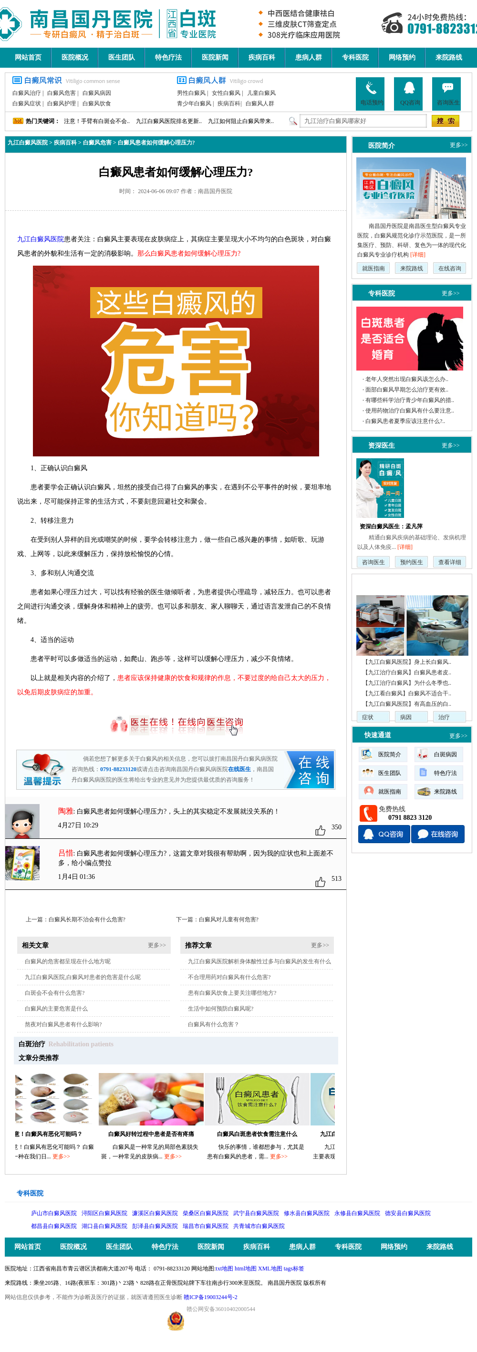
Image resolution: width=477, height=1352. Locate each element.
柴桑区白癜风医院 (205, 1213)
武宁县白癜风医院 (256, 1213)
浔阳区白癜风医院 (104, 1213)
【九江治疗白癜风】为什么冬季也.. (407, 683)
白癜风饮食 (97, 103)
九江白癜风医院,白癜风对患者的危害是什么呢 (83, 977)
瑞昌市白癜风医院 (205, 1226)
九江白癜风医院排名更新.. (169, 121)
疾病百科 (262, 57)
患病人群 (308, 57)
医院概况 (75, 57)
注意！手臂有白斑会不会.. (97, 121)
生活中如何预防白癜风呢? (220, 1008)
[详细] (417, 254)
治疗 (444, 717)
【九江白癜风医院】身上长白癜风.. (407, 662)
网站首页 (28, 57)
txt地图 (224, 1268)
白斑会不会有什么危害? (54, 993)
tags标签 (294, 1268)
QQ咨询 (410, 93)
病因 (406, 717)
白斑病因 (445, 754)
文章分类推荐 (39, 1058)
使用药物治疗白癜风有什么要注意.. (409, 410)
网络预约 (402, 57)
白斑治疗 (32, 1044)
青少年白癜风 (194, 103)
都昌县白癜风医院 (54, 1226)
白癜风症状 (26, 103)
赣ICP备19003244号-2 (211, 1297)
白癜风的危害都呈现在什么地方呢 (68, 961)
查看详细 (449, 562)
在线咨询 (449, 268)
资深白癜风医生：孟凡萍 (391, 526)
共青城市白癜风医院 (259, 1226)
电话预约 (372, 93)
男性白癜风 (191, 93)
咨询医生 (448, 93)
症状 (367, 717)
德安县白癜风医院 (408, 1213)
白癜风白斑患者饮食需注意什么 (261, 1134)
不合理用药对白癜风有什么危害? (229, 977)
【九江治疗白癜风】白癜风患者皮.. (407, 672)
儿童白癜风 (261, 93)
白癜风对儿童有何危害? (229, 919)
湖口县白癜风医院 (104, 1226)
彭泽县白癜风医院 (155, 1226)
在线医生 (239, 769)
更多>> (157, 945)
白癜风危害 (61, 93)
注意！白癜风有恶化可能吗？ (49, 1134)
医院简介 (381, 145)
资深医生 (381, 445)
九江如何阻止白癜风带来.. (241, 121)
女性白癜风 (226, 93)
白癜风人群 (260, 103)
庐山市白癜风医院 (54, 1213)
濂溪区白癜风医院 (155, 1213)
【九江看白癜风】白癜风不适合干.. (407, 693)
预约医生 (411, 562)
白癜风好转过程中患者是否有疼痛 (155, 1134)
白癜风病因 (97, 93)
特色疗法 (168, 57)
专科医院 (355, 57)
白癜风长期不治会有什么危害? (87, 919)
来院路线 (449, 57)
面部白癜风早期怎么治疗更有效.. (406, 389)
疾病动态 (377, 583)
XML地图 (270, 1268)
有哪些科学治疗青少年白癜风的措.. (409, 400)
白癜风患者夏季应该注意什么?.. (405, 421)
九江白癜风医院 (28, 142)
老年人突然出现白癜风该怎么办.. (406, 379)
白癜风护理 (61, 103)
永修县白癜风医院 (357, 1213)
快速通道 (377, 735)
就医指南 (373, 268)
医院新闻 (215, 57)
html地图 (246, 1268)
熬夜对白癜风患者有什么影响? (63, 1024)
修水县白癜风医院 (307, 1213)
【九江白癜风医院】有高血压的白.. (407, 704)
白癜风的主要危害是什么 (56, 1008)
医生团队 (121, 57)
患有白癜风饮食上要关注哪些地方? (232, 993)
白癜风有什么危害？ (213, 1024)
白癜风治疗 (26, 93)
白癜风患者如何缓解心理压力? (156, 142)
